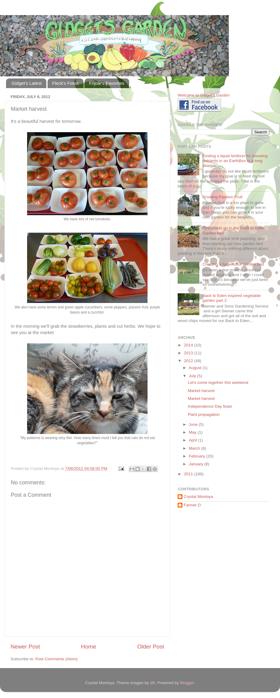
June (194, 424)
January (196, 464)
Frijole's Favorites (106, 83)
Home (88, 646)
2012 (189, 361)
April (193, 440)
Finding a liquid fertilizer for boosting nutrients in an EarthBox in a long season (234, 161)
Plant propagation (204, 414)
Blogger (187, 682)
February (197, 456)
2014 (189, 345)
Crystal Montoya (198, 496)
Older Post (150, 646)
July (193, 376)
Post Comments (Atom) (57, 659)
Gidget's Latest (27, 83)
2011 (189, 474)
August (196, 367)
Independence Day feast (210, 406)
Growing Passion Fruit (222, 197)
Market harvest (201, 390)
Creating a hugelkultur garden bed (233, 264)
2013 (189, 353)
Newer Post (25, 646)
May (193, 432)
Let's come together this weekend (218, 382)
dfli (152, 682)
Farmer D (192, 505)
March (195, 448)
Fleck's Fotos (65, 83)
